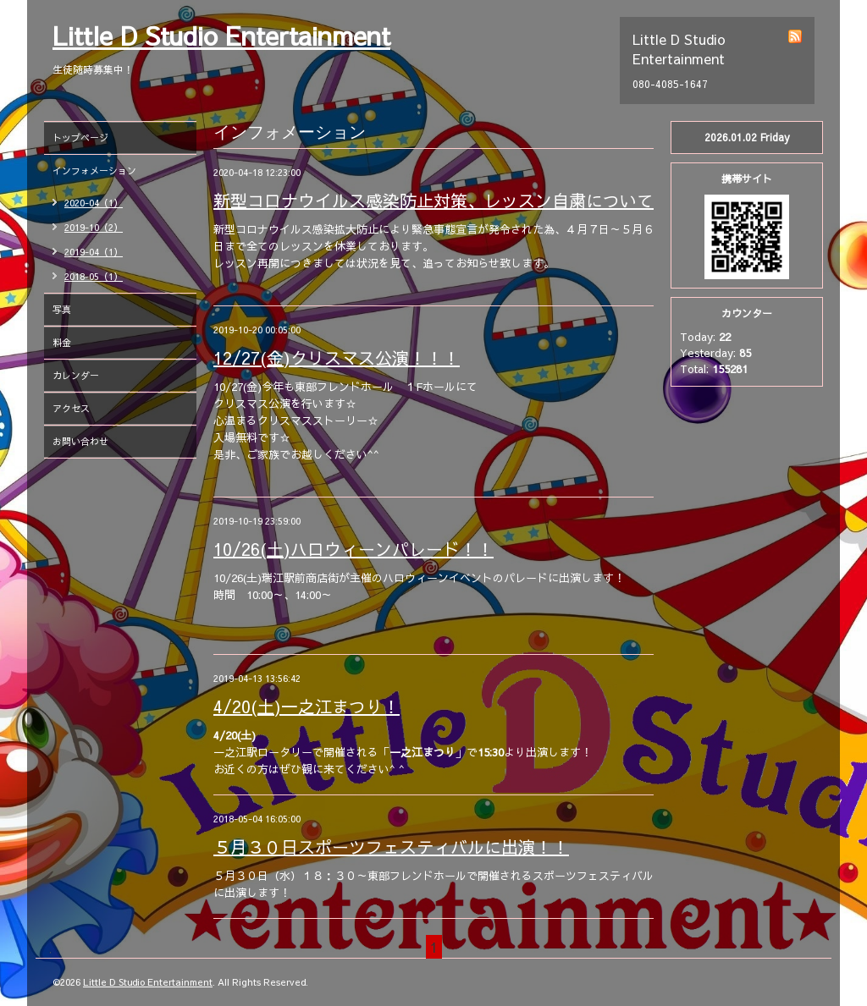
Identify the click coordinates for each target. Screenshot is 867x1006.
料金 (61, 342)
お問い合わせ (80, 441)
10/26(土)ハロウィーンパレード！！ (353, 548)
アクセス (71, 408)
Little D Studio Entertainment (221, 35)
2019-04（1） (93, 251)
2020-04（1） (93, 202)
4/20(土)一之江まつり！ (306, 706)
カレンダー (75, 375)
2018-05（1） (93, 276)
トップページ (80, 137)
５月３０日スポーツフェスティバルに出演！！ (391, 846)
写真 (61, 309)
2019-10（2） (93, 227)
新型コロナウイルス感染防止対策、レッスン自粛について (433, 200)
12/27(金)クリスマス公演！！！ (336, 357)
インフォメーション (94, 170)
